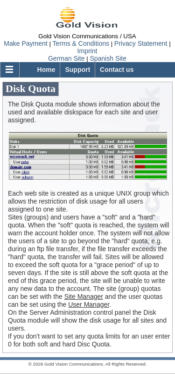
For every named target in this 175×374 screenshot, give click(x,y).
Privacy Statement (141, 43)
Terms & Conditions (81, 43)
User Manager (88, 304)
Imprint (87, 51)
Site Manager (83, 296)
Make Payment (25, 43)
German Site (66, 58)
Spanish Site (108, 58)
